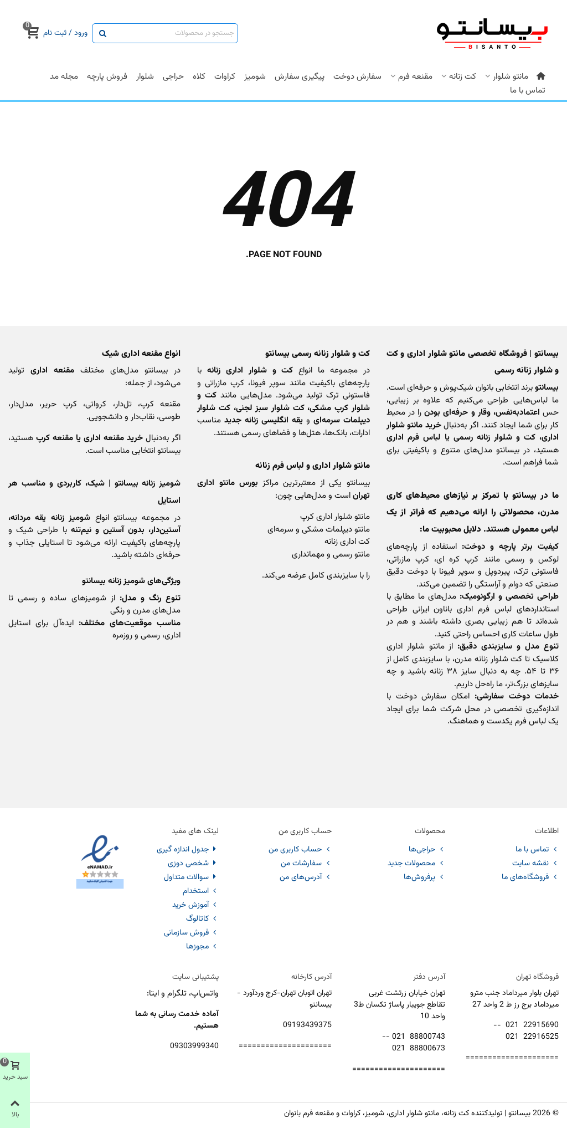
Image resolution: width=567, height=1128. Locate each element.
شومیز (255, 76)
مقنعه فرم (415, 76)
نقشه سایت (535, 864)
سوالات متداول (191, 877)
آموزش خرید (195, 905)
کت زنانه (462, 76)
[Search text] (174, 33)
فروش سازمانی (191, 933)
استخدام (201, 891)
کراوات (224, 76)
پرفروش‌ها (424, 877)
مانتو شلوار (510, 76)
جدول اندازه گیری (188, 850)
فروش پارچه (107, 76)
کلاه (199, 76)
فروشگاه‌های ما (530, 877)
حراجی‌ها (427, 850)
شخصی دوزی (193, 864)
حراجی (173, 76)
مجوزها (202, 947)
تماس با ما (527, 90)
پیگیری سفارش (299, 76)
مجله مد (64, 76)
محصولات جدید (416, 864)
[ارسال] (101, 33)
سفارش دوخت (357, 76)
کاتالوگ (202, 919)
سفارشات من (306, 864)
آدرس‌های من (306, 877)
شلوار (145, 76)
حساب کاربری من (300, 850)
